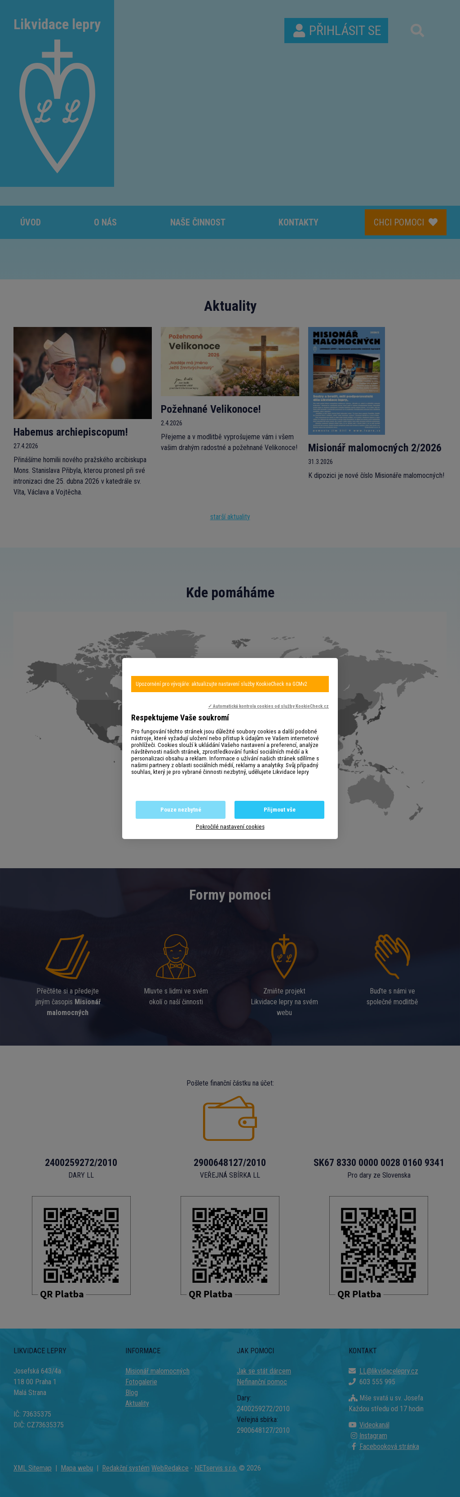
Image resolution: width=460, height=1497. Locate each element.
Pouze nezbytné (180, 809)
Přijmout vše (280, 809)
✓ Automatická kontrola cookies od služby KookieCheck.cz (268, 706)
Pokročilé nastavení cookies (230, 826)
